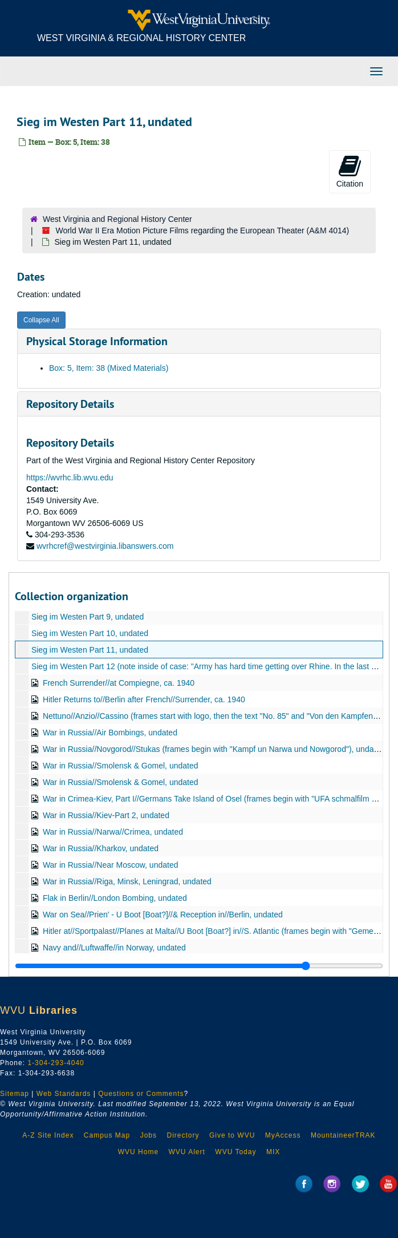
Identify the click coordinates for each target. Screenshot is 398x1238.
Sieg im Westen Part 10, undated (89, 633)
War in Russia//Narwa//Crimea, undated (113, 831)
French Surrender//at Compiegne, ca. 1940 (118, 682)
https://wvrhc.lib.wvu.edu (69, 477)
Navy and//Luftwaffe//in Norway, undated (114, 947)
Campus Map (107, 1135)
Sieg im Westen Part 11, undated (89, 649)
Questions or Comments (141, 1094)
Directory (182, 1135)
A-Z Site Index (48, 1135)
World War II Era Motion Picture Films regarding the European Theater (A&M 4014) (202, 230)
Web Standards (63, 1094)
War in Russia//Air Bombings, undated (110, 732)
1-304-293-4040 (55, 1063)
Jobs (148, 1135)
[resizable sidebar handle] (199, 965)
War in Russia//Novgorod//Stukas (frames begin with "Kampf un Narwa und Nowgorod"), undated (214, 749)
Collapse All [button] (41, 320)
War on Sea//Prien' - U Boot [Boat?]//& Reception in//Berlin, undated (163, 914)
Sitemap (14, 1094)
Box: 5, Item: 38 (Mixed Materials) (108, 368)
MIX (273, 1152)
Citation (349, 171)
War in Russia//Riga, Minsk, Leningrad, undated (127, 881)
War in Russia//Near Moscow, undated (110, 864)
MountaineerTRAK (343, 1135)
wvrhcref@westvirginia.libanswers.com (105, 546)
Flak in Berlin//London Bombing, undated (115, 898)
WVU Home (138, 1152)
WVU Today (235, 1152)
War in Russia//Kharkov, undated (101, 848)
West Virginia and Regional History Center (117, 219)
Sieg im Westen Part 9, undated (87, 616)
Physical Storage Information (97, 341)
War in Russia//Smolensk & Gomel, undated (120, 765)
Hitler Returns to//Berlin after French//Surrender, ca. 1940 (144, 699)
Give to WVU (232, 1135)
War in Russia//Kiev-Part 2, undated (106, 815)
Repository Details (70, 404)
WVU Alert (187, 1152)
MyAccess (283, 1135)
